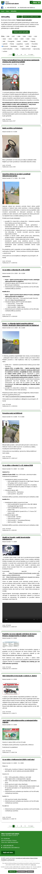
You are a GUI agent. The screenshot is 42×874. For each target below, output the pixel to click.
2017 (13, 35)
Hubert (26, 40)
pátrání (5, 43)
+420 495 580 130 (11, 6)
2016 (8, 35)
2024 (16, 38)
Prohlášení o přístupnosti (7, 859)
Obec (7, 10)
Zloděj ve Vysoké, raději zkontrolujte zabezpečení (16, 537)
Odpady (33, 40)
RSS (19, 16)
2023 (10, 38)
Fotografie (11, 40)
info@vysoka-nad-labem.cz (27, 6)
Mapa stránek (33, 857)
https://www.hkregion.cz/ (17, 299)
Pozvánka (35, 43)
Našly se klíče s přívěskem (12, 127)
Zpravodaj (36, 48)
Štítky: (3, 35)
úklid (27, 45)
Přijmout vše (12, 871)
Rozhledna (14, 45)
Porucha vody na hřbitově (12, 412)
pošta (27, 43)
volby (16, 48)
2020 (30, 35)
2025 (22, 38)
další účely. (33, 864)
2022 (4, 38)
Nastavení (30, 871)
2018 (19, 35)
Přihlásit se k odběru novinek (31, 16)
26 (21, 53)
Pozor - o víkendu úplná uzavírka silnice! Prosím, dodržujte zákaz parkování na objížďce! (20, 323)
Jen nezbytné (21, 871)
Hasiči (19, 40)
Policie (12, 43)
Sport (21, 45)
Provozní (5, 45)
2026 (27, 38)
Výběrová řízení (26, 48)
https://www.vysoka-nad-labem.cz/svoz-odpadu (17, 654)
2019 (24, 35)
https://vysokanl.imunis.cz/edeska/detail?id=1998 (20, 395)
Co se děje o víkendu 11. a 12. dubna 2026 (17, 464)
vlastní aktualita (7, 48)
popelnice (20, 43)
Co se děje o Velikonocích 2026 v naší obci (18, 759)
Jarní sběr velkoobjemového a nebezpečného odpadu (19, 720)
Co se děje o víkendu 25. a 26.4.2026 (16, 269)
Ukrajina (34, 45)
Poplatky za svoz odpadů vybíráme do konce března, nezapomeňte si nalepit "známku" (19, 634)
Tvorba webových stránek (15, 860)
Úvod (2, 10)
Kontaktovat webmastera (23, 857)
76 (29, 53)
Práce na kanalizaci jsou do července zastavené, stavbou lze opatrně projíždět (21, 60)
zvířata (5, 50)
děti (4, 40)
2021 (35, 35)
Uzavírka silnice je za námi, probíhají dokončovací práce (16, 174)
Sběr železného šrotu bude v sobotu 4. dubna (19, 675)
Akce (33, 38)
